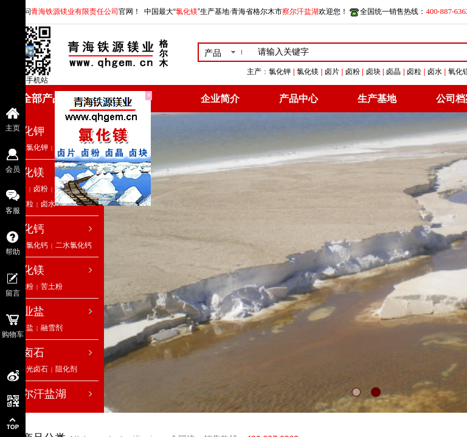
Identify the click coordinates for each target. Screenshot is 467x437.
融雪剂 (52, 328)
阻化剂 (66, 369)
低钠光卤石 (30, 369)
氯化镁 (28, 172)
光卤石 (28, 353)
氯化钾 (28, 131)
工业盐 (28, 311)
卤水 (48, 204)
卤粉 (40, 189)
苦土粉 (52, 286)
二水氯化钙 (73, 245)
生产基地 (377, 98)
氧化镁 (28, 270)
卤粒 (26, 204)
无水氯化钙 (30, 245)
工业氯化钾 (30, 147)
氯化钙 (28, 229)
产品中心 (298, 98)
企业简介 (220, 98)
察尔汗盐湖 (39, 394)
